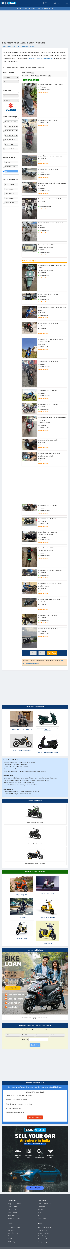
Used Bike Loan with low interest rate (41, 58)
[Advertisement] (35, 25)
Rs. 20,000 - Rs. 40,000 (11, 126)
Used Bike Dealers (10, 167)
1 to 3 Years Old (9, 189)
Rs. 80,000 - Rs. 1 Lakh (11, 140)
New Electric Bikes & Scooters (35, 872)
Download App (48, 1227)
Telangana (47, 3)
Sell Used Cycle (12, 1242)
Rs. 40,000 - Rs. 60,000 (11, 131)
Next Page (52, 653)
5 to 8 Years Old (9, 198)
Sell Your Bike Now (35, 1117)
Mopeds (40, 1212)
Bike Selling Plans (13, 1233)
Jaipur (18, 1215)
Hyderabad (18, 1204)
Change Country (42, 1242)
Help (39, 1230)
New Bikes (47, 8)
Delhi (9, 1212)
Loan (52, 8)
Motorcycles (41, 1207)
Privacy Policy (45, 1239)
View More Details (43, 92)
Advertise (44, 1230)
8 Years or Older (9, 203)
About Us (40, 1227)
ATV (39, 1215)
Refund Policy (42, 1236)
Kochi (15, 1209)
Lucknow (14, 1212)
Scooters (40, 1209)
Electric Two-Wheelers (44, 1204)
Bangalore (11, 1204)
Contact (40, 1233)
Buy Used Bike (26, 8)
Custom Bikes (42, 1218)
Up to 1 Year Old (9, 184)
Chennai (10, 1209)
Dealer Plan (40, 8)
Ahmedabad (11, 1215)
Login (57, 3)
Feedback (46, 1233)
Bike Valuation (12, 1230)
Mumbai (10, 1207)
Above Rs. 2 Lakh (10, 149)
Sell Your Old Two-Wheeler (35, 1083)
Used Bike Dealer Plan (14, 1239)
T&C (39, 1239)
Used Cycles (16, 1218)
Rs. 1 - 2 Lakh (9, 144)
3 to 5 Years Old (9, 194)
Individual (7, 162)
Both (6, 171)
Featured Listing (12, 1236)
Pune (15, 1207)
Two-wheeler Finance (14, 1227)
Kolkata (10, 1218)
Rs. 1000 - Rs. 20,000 (11, 122)
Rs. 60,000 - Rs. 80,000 (11, 135)
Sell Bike (19, 8)
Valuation (33, 8)
